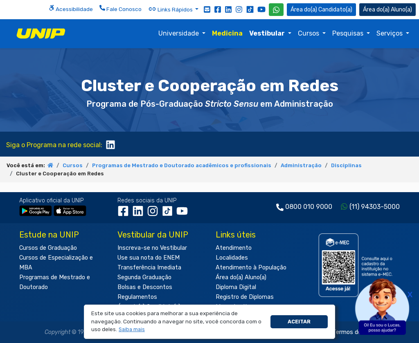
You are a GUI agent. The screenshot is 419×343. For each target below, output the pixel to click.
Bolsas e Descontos (144, 287)
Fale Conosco (120, 8)
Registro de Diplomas (245, 297)
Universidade (179, 33)
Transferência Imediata (149, 267)
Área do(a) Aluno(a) (241, 277)
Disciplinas (346, 165)
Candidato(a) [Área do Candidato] (321, 9)
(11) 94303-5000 (374, 207)
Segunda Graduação (144, 277)
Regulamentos (137, 297)
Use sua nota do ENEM (148, 257)
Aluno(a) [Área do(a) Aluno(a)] (387, 9)
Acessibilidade (71, 8)
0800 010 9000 (308, 207)
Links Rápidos (171, 9)
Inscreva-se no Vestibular (152, 247)
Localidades (232, 257)
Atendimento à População (251, 267)
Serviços (390, 33)
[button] (132, 329)
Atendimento (234, 247)
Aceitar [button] (299, 321)
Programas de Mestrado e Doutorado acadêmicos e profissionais (181, 165)
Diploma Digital (236, 287)
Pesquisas (348, 33)
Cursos (309, 33)
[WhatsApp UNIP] (276, 9)
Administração (301, 165)
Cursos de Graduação (48, 247)
